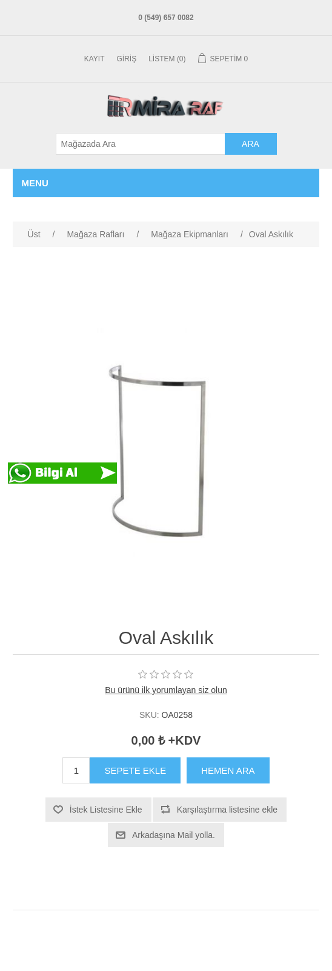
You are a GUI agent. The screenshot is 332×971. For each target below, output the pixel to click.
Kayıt (94, 59)
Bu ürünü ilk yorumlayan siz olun (166, 690)
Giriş (127, 59)
